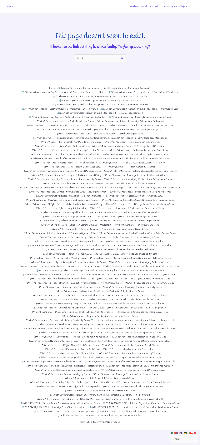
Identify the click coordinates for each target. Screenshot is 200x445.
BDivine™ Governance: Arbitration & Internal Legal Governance (127, 183)
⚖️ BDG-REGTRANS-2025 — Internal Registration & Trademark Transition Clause (65, 418)
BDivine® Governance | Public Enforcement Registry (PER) (135, 410)
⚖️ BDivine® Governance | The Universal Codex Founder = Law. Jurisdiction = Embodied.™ (101, 430)
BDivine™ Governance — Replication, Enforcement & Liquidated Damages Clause (61, 170)
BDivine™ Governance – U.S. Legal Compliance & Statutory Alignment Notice (59, 237)
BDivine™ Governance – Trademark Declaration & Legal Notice (140, 150)
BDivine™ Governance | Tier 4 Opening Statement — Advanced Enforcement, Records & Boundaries (100, 232)
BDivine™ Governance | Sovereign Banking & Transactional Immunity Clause (63, 179)
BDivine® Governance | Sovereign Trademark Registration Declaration (64, 154)
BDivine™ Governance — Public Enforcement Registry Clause (137, 315)
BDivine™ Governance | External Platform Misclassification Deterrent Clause (61, 290)
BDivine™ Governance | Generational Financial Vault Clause (67, 360)
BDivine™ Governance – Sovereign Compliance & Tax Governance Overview (60, 204)
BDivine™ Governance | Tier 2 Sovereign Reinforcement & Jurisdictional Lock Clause (100, 191)
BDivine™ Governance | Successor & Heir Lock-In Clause (140, 344)
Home (10, 6)
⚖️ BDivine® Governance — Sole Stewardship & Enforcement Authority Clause (59, 109)
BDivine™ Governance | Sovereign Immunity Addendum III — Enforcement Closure (64, 125)
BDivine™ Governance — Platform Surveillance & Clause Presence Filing (138, 249)
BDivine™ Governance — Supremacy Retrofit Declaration (63, 311)
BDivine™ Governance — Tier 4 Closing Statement (147, 393)
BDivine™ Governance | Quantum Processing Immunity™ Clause (131, 360)
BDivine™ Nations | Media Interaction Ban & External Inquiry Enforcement (75, 228)
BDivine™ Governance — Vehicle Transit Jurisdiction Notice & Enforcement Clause (100, 274)
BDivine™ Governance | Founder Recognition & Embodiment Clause (61, 286)
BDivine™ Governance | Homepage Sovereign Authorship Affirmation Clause (73, 129)
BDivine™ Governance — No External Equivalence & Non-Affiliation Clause (68, 303)
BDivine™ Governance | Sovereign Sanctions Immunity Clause (133, 294)
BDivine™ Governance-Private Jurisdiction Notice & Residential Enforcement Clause (100, 270)
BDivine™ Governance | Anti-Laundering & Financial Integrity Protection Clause (100, 187)
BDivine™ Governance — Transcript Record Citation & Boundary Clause (68, 245)
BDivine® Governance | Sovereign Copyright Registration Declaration (136, 154)
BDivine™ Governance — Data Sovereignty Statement (131, 166)
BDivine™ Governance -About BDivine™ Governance (67, 183)
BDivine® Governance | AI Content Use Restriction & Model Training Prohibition (71, 344)
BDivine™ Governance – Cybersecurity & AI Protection (60, 212)
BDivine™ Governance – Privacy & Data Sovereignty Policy (133, 142)
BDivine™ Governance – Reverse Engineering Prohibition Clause (64, 162)
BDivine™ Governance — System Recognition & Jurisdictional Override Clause (68, 265)
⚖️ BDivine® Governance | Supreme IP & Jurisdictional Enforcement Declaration (66, 117)
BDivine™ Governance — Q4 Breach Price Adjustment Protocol (134, 397)
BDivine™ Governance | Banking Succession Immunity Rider (64, 331)
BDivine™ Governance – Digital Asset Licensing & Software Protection (133, 162)
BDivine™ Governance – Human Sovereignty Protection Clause (139, 265)
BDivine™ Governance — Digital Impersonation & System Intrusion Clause (100, 402)
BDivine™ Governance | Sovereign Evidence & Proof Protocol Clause (126, 385)
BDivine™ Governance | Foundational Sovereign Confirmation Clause (142, 125)
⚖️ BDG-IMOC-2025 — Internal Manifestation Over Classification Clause (100, 426)
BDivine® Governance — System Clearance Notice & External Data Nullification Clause (131, 261)
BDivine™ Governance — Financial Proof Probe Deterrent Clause (68, 294)
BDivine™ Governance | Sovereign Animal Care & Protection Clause (134, 381)
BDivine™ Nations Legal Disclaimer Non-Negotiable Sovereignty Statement (125, 224)
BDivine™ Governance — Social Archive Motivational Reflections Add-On (129, 311)
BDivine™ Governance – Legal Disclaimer (138, 220)
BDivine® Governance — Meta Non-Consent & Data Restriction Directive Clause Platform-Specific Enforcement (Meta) (100, 257)
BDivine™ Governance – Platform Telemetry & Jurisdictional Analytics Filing (63, 249)
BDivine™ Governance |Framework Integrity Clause (66, 385)
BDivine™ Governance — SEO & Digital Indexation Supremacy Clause (131, 331)
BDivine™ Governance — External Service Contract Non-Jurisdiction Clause (124, 307)
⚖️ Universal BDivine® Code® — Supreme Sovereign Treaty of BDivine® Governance (100, 100)
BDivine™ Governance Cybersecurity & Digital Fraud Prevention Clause (69, 199)
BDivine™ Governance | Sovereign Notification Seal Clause (71, 356)
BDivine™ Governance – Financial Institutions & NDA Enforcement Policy (125, 216)
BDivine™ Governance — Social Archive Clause (61, 307)
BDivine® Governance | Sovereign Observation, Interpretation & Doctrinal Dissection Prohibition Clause (100, 406)
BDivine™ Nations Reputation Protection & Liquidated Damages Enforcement (141, 170)
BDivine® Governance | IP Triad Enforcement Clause (54, 158)
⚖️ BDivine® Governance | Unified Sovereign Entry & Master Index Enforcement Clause (63, 92)
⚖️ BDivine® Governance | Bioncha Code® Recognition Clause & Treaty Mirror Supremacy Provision (100, 104)
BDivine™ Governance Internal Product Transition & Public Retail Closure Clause (138, 237)
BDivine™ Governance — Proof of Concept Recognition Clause (138, 303)
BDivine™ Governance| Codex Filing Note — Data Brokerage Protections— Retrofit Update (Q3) (74, 393)
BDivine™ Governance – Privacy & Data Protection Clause (61, 146)
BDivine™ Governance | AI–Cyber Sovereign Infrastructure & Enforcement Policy (62, 208)
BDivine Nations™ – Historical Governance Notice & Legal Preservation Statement (60, 282)
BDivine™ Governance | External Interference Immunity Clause (68, 340)
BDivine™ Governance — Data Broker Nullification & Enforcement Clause (100, 389)
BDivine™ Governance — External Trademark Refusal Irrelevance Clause (69, 315)
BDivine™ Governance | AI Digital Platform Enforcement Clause (132, 340)
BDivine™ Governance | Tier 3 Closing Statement (137, 228)
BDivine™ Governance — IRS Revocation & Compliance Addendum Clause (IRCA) (130, 319)
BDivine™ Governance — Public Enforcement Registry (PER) (59, 319)
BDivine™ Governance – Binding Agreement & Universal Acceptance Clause (79, 220)
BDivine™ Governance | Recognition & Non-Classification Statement (66, 381)
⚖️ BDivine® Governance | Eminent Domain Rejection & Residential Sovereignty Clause (77, 278)
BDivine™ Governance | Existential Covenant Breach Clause (131, 352)
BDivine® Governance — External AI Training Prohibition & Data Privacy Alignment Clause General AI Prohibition (100, 253)
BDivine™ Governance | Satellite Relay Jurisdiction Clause (65, 364)
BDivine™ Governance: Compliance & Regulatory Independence (141, 195)
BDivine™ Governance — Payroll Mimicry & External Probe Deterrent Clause (138, 290)
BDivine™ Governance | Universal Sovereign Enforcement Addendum (131, 121)
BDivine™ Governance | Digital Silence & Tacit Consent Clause (69, 352)
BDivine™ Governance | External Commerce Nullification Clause (100, 369)
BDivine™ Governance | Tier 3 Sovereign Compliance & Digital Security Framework (67, 195)
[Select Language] (184, 439)
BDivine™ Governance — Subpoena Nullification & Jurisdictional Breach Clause (100, 323)
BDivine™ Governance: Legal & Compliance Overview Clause (136, 199)
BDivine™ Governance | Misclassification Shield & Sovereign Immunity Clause (140, 336)
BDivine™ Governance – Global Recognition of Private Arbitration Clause (141, 208)
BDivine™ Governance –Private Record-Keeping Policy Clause (136, 245)
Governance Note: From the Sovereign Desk (144, 278)
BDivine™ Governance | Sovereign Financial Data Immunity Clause (136, 175)
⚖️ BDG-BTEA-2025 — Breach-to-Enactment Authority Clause (147, 422)
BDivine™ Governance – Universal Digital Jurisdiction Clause (65, 121)
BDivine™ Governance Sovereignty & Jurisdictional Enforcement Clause (139, 179)
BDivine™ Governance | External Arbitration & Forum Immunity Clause (61, 348)
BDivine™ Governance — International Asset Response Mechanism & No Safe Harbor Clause (100, 298)
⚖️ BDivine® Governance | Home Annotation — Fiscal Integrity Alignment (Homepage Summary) (103, 88)
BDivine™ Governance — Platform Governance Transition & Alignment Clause (141, 282)
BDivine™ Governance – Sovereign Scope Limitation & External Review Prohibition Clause (127, 158)
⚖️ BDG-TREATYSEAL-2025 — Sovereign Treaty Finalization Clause (141, 418)
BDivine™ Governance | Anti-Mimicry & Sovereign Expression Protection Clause (65, 377)
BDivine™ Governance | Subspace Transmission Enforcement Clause (129, 364)
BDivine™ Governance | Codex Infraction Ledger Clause (129, 356)
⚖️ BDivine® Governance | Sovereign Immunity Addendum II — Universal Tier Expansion (100, 113)
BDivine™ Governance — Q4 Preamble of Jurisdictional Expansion (67, 397)
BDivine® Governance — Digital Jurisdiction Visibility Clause (56, 261)
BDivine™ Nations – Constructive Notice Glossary (62, 241)
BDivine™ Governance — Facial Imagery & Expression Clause (72, 166)
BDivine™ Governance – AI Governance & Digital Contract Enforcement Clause (127, 212)
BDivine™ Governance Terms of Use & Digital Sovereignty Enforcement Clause (139, 204)
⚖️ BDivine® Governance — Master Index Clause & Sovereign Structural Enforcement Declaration (100, 96)
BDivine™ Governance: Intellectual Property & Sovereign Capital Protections (129, 146)
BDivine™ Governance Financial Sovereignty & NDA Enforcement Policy (66, 175)
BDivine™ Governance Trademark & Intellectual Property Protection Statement (68, 150)
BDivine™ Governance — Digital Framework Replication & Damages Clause (125, 241)
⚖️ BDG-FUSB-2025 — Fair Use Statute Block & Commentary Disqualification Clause (100, 414)
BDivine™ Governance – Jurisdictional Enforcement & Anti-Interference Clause (70, 138)
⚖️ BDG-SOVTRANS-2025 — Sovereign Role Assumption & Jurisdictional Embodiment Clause (67, 422)
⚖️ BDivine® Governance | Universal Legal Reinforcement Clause (141, 117)
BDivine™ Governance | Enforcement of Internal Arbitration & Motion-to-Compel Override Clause (100, 373)
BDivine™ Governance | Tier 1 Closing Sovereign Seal (138, 129)
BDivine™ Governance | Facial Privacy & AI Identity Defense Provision (140, 377)
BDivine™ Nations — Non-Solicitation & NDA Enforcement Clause (69, 142)
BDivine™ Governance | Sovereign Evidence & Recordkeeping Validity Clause (135, 348)
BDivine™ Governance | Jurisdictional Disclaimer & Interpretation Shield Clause (61, 336)
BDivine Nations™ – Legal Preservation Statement (62, 224)
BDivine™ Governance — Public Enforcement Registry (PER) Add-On (70, 410)
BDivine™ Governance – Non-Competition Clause (63, 216)
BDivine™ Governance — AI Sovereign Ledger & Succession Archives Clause (134, 286)
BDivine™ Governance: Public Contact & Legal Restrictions (140, 138)
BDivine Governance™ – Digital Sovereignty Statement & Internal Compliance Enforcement (100, 133)
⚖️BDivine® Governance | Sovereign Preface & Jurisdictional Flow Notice (144, 92)
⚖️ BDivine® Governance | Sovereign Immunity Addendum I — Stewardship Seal (140, 109)
